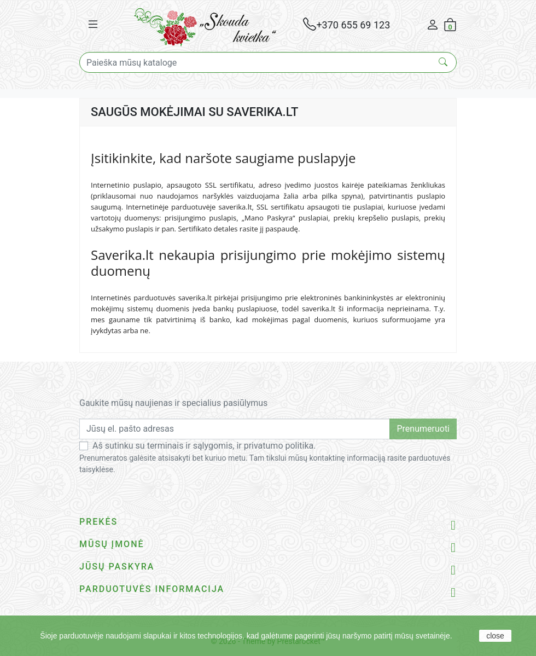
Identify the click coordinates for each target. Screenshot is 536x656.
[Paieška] (268, 62)
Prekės (98, 521)
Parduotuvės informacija (151, 589)
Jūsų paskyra (116, 566)
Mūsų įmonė (111, 544)
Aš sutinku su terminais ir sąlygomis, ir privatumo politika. (204, 445)
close (495, 635)
